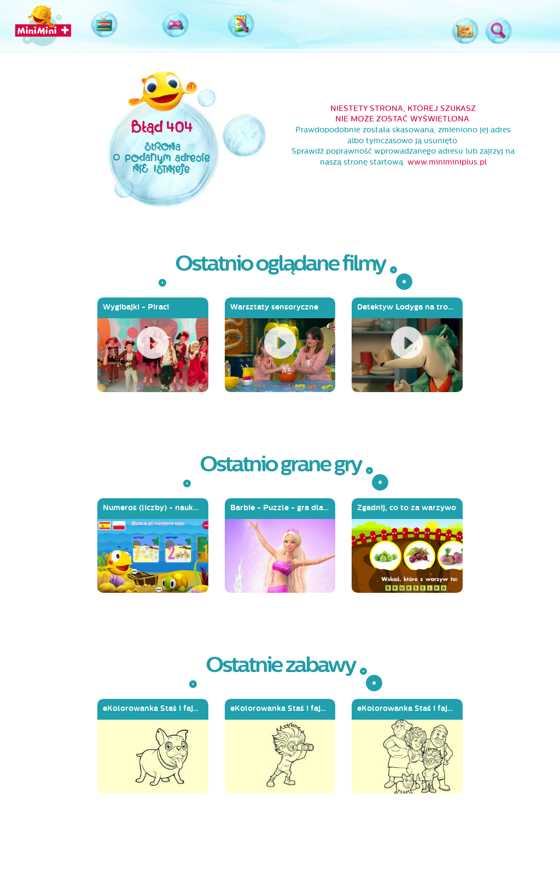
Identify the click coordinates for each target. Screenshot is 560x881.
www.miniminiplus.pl (447, 162)
